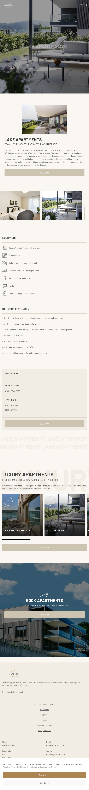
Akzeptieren (44, 775)
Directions (44, 709)
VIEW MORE (44, 547)
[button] (16, 539)
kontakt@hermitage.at (55, 745)
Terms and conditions (44, 725)
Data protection (44, 730)
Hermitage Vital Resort (55, 754)
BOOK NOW (44, 172)
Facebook (6, 754)
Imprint (44, 720)
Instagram (6, 757)
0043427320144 (8, 745)
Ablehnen (44, 783)
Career (44, 714)
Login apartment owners (44, 704)
